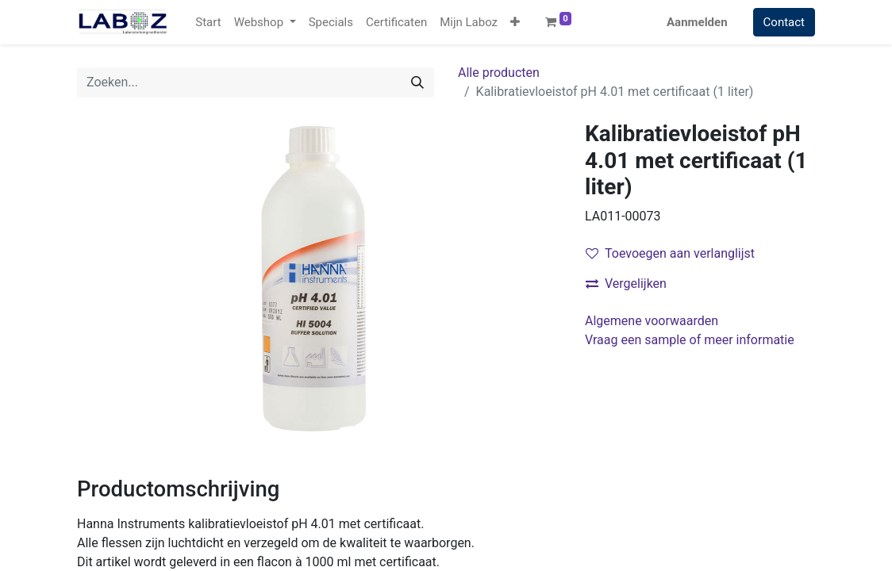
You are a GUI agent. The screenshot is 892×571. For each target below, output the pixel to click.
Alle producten (499, 72)
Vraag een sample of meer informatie (691, 339)
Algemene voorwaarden (651, 320)
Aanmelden (697, 22)
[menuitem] (208, 22)
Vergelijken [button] (626, 283)
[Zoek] (417, 82)
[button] (515, 22)
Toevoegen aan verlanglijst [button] (670, 253)
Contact (784, 22)
